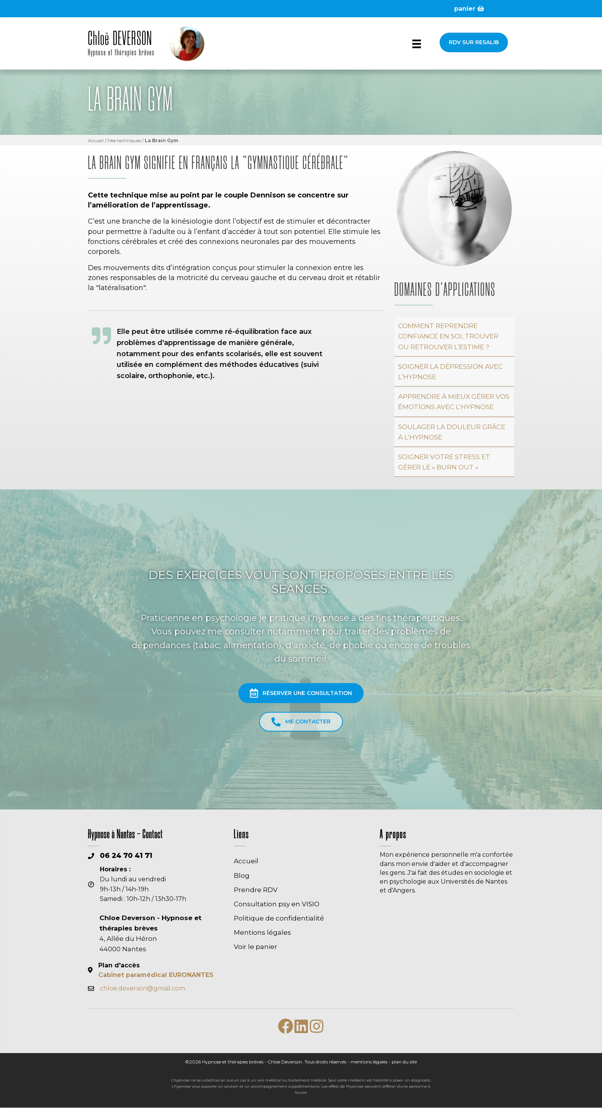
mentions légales (369, 1062)
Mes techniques (124, 141)
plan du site (404, 1062)
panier (469, 8)
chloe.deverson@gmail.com (142, 988)
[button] (474, 42)
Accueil (96, 141)
